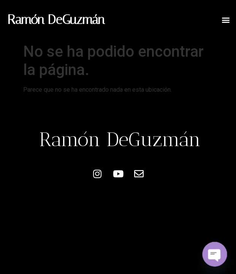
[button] (226, 19)
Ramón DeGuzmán (56, 19)
